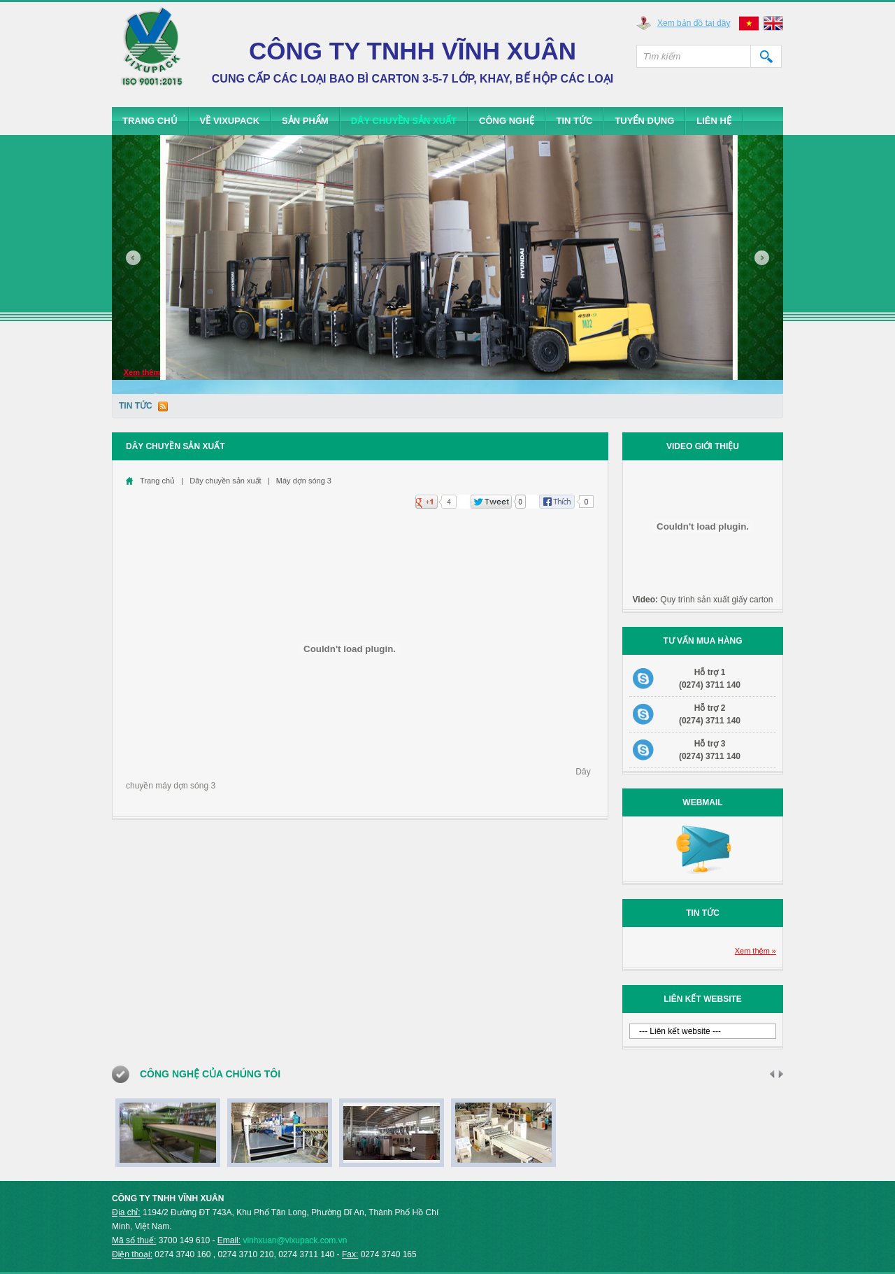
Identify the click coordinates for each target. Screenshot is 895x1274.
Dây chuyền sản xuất (404, 120)
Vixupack (152, 53)
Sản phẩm (305, 120)
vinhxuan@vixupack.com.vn (295, 1240)
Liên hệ (713, 120)
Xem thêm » (755, 951)
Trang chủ (150, 120)
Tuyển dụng (644, 120)
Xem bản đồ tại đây (693, 23)
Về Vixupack (230, 120)
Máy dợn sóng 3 (303, 480)
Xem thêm (142, 372)
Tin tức (575, 120)
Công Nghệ (506, 120)
